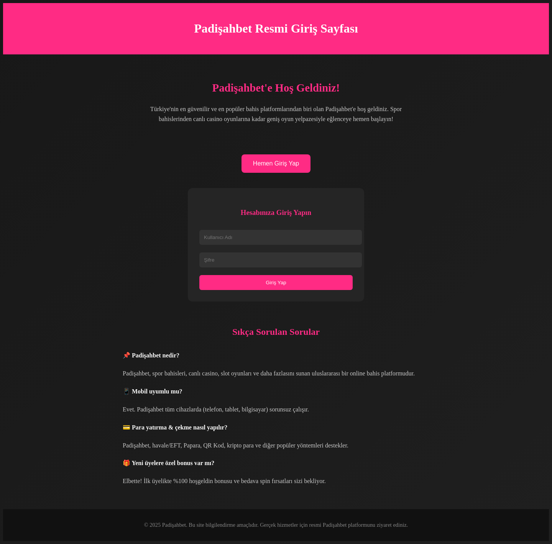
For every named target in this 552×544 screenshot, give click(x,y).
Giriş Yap (276, 282)
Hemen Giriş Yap (276, 163)
